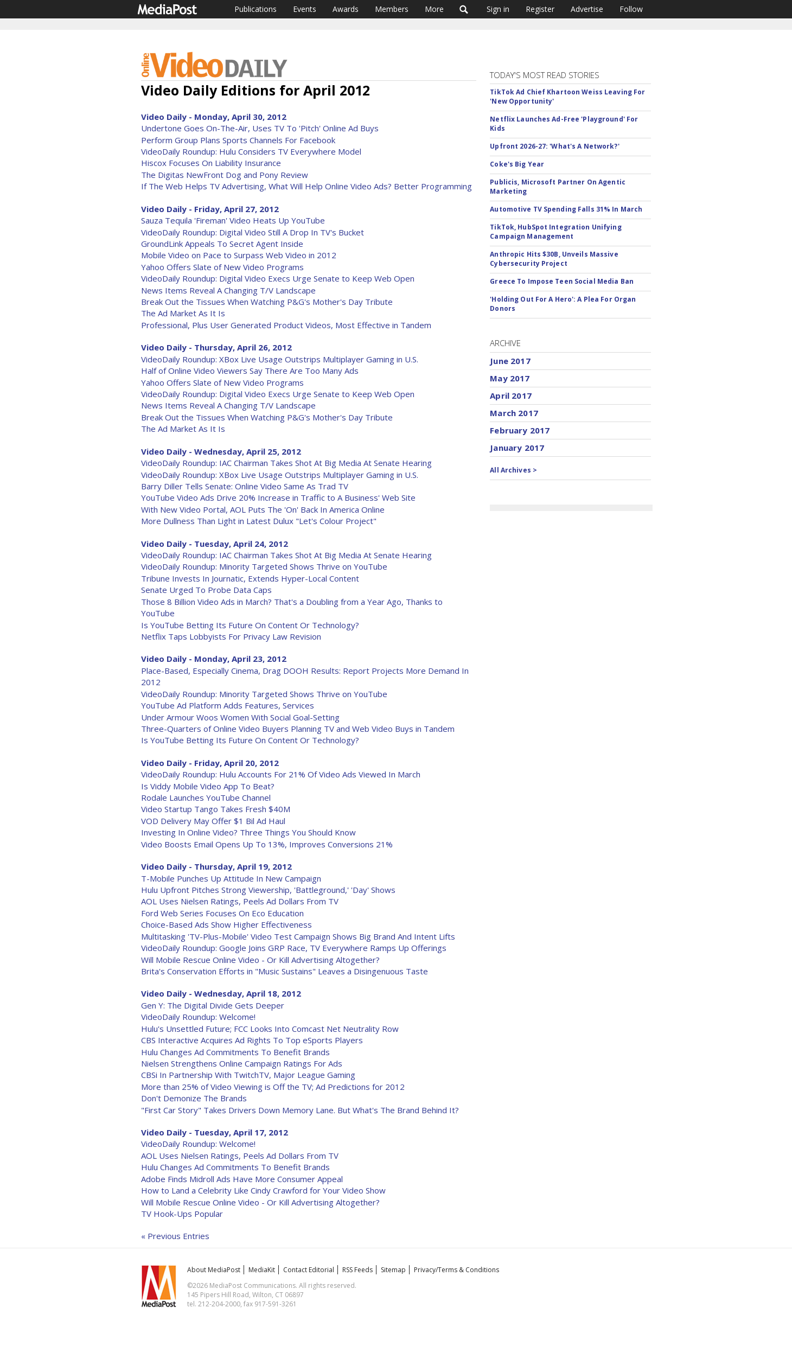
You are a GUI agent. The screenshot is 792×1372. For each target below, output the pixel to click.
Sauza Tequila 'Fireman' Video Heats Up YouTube (233, 220)
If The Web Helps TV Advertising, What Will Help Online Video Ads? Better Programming (306, 186)
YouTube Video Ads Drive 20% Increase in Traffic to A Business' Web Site (278, 497)
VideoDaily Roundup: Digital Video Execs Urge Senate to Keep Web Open (277, 278)
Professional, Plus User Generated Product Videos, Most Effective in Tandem (286, 325)
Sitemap (393, 1269)
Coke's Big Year (517, 164)
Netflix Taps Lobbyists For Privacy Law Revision (231, 636)
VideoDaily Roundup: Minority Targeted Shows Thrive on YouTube (264, 566)
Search (464, 9)
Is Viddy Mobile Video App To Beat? (207, 786)
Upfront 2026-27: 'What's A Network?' (554, 146)
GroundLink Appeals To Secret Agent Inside (222, 243)
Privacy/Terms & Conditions (456, 1269)
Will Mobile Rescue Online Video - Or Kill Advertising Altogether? (260, 959)
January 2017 (517, 447)
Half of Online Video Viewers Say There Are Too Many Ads (250, 370)
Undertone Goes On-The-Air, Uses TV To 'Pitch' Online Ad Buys (260, 128)
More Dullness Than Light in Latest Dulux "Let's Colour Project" (258, 520)
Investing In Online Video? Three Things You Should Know (248, 832)
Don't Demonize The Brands (194, 1098)
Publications (255, 9)
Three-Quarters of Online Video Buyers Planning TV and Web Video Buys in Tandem (298, 728)
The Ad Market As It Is (183, 313)
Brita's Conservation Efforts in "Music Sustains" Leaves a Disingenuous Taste (284, 971)
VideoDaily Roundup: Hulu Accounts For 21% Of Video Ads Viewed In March (280, 774)
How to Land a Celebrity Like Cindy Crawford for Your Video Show (263, 1190)
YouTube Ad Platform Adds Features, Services (227, 705)
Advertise (587, 9)
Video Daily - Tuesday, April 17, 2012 (214, 1132)
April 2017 (511, 395)
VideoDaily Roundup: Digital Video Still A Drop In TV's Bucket (252, 232)
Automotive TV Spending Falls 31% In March (566, 209)
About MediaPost (213, 1269)
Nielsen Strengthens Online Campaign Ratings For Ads (241, 1063)
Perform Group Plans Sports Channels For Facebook (238, 140)
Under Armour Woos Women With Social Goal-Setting (240, 717)
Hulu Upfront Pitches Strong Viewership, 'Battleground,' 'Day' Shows (268, 889)
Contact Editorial (308, 1269)
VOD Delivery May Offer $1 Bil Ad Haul (213, 820)
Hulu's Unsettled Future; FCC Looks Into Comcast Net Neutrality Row (270, 1028)
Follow (631, 9)
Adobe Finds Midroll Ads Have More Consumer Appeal (242, 1178)
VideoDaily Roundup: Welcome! (198, 1016)
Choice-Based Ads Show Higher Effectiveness (226, 924)
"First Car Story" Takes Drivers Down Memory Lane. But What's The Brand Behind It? (300, 1110)
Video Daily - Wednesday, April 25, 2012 (221, 451)
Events (304, 9)
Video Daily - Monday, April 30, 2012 (213, 116)
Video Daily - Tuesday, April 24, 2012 (214, 543)
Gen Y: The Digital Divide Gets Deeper (212, 1005)
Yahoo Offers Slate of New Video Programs (222, 266)
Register (540, 9)
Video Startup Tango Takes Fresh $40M (215, 808)
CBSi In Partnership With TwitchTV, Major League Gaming (248, 1074)
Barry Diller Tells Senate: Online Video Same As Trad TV (244, 486)
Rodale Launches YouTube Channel (206, 797)
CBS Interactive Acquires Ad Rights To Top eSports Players (252, 1040)
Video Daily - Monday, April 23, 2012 (213, 658)
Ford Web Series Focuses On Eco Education (222, 913)
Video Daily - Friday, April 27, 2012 (210, 208)
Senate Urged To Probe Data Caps (206, 589)
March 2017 (514, 412)
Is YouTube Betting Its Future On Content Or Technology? (250, 625)
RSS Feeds (357, 1269)
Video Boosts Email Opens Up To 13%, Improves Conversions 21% (267, 844)
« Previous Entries (175, 1235)
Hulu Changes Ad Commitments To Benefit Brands (235, 1051)
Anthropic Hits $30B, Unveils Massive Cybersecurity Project (554, 259)
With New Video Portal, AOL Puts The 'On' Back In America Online (263, 509)
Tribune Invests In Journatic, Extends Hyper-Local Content (250, 578)
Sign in (498, 9)
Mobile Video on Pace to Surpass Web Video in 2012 (238, 255)
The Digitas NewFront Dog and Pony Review (224, 174)
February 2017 (520, 430)
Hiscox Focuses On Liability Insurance (211, 162)
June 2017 (510, 360)
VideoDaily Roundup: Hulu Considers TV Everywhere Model (251, 151)
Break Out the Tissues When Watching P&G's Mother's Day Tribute (267, 301)
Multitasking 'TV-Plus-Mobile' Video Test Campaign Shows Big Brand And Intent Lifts (298, 936)
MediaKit (261, 1269)
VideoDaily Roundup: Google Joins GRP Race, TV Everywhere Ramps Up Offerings (293, 947)
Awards (346, 9)
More (434, 9)
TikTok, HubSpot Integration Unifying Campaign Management (555, 231)
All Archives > (513, 470)
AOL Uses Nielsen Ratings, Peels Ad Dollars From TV (239, 901)
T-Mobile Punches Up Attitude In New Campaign (231, 878)
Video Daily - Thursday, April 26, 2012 (216, 347)
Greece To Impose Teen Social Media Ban (562, 281)
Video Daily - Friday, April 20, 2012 (210, 762)
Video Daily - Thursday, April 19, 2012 (216, 866)
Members (391, 9)
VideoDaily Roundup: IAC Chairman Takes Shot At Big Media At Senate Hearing (286, 462)
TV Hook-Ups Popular (182, 1213)
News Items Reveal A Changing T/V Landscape (228, 290)
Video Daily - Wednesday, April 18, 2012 (221, 993)
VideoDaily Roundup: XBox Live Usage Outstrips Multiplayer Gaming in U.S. (279, 359)
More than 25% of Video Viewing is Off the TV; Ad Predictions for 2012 (273, 1086)
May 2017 (509, 378)
